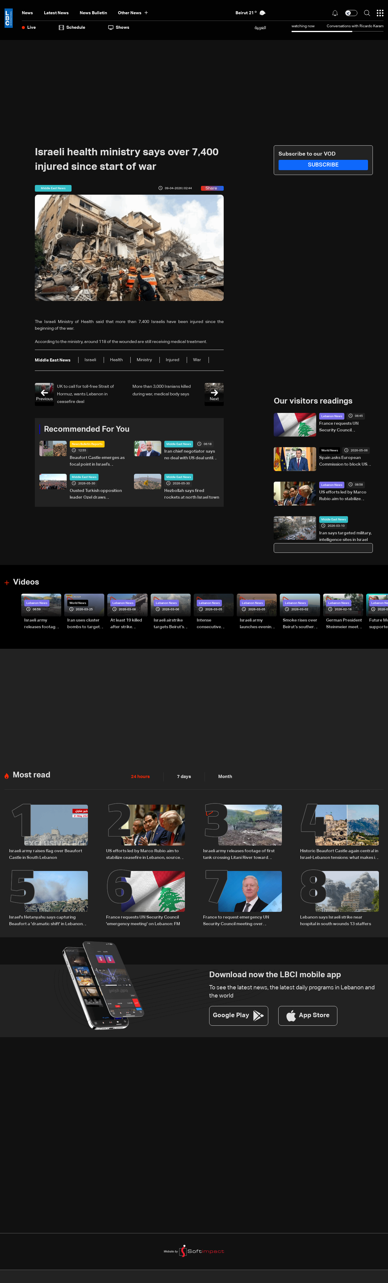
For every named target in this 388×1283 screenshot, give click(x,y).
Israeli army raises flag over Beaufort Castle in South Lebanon (45, 853)
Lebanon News (331, 415)
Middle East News (178, 444)
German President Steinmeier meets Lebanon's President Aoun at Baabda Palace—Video (344, 624)
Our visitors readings (313, 401)
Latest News (56, 13)
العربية (260, 27)
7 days (182, 776)
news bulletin (93, 13)
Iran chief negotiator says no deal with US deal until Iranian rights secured (189, 455)
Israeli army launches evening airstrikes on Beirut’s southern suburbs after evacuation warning (257, 624)
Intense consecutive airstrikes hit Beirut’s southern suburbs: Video (213, 624)
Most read (31, 774)
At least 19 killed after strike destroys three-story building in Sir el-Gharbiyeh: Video (126, 624)
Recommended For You (86, 429)
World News (329, 450)
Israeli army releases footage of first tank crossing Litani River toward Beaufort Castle (41, 624)
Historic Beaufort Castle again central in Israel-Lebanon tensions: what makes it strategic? (339, 854)
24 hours (140, 776)
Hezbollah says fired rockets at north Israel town (191, 494)
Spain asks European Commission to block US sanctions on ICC (343, 462)
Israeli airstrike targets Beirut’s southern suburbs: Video (172, 624)
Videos (26, 582)
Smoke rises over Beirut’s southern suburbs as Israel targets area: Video (300, 624)
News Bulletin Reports (87, 444)
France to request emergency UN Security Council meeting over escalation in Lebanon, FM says (236, 919)
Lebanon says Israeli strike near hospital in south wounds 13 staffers (335, 918)
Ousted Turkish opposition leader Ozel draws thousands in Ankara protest (96, 495)
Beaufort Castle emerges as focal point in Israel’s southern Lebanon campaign (97, 462)
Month (222, 776)
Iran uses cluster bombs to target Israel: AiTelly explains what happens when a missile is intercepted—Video (83, 624)
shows (118, 27)
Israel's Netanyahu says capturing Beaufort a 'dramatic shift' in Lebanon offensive (46, 919)
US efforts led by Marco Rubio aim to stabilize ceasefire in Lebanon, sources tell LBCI (342, 496)
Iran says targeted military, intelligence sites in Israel (345, 536)
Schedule (72, 27)
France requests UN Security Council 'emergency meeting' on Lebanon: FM (343, 427)
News (27, 13)
